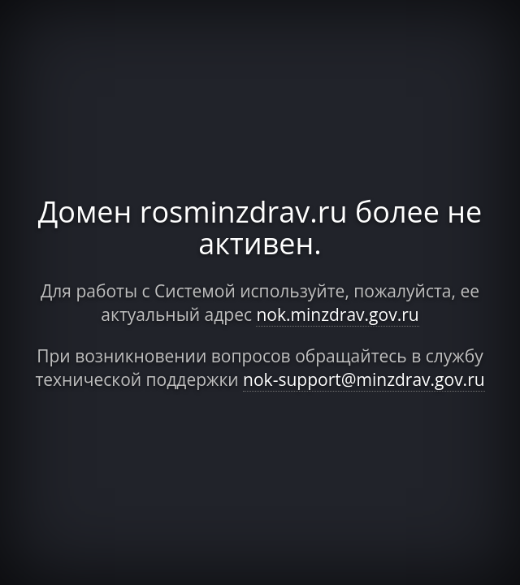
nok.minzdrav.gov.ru (337, 314)
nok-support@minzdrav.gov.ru (364, 379)
